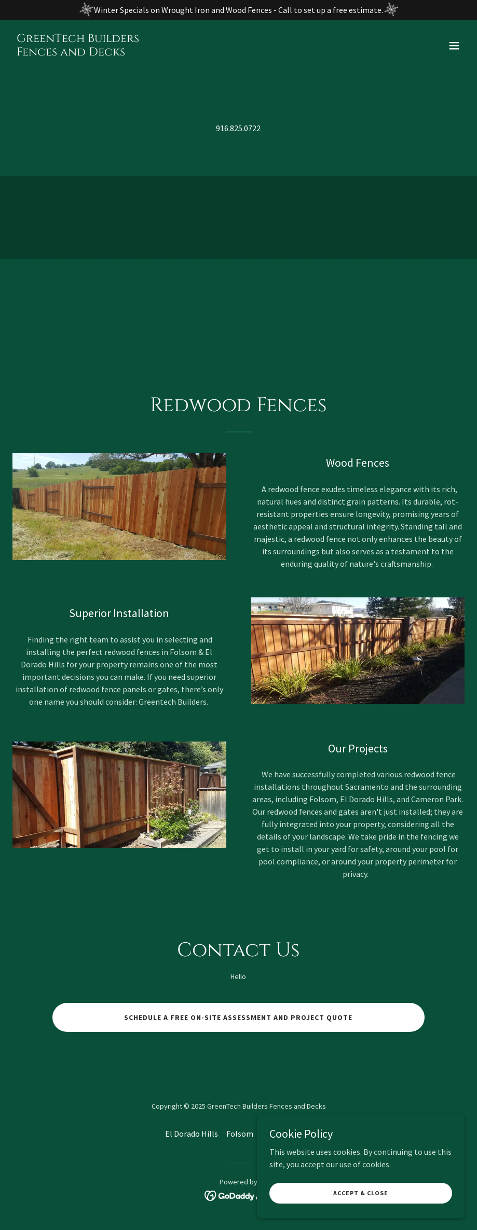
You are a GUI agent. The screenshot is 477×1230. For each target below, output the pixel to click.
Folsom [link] (239, 1133)
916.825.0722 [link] (238, 128)
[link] (78, 52)
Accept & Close (360, 1193)
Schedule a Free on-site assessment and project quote (238, 1017)
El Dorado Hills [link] (191, 1133)
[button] (454, 45)
